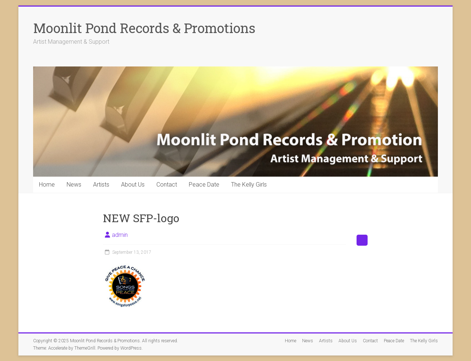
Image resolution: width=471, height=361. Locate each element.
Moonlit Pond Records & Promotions (144, 28)
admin (120, 234)
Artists (101, 184)
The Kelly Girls (249, 184)
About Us (133, 184)
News (74, 184)
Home (47, 184)
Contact (166, 184)
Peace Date (204, 184)
